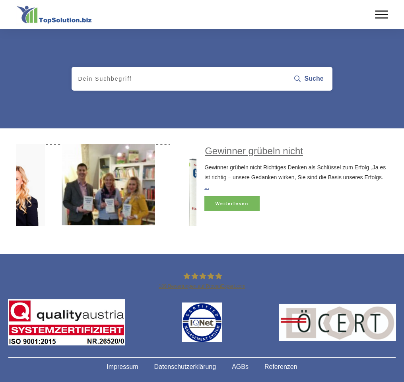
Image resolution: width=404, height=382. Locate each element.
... (206, 187)
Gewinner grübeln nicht (254, 150)
